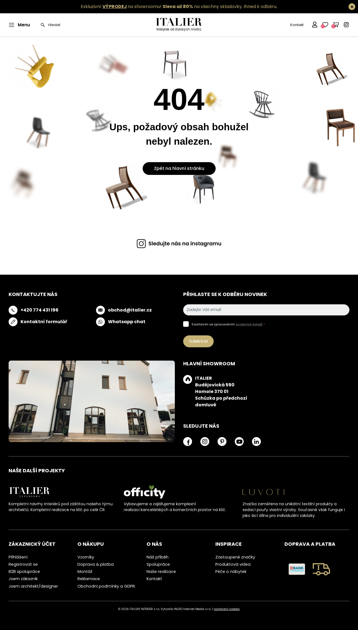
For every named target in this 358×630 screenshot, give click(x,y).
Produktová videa (233, 564)
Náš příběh (157, 557)
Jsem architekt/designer (33, 586)
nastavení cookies (227, 609)
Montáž (84, 571)
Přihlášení (18, 557)
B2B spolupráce (24, 571)
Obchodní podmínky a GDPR (106, 586)
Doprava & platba (95, 564)
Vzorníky (85, 557)
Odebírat (198, 341)
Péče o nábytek (230, 571)
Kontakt (297, 24)
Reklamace (88, 578)
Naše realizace (161, 571)
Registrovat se (23, 564)
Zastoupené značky (235, 557)
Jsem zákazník (23, 578)
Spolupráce (158, 564)
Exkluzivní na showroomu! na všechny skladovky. (162, 6)
